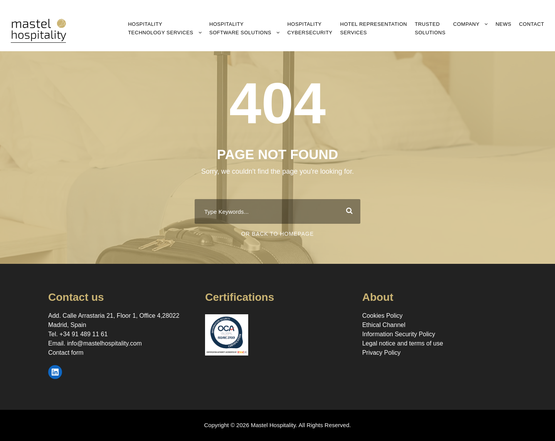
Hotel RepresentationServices (373, 28)
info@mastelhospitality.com (104, 343)
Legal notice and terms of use (402, 343)
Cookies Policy (382, 315)
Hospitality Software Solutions (240, 28)
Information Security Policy (398, 334)
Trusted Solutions (430, 28)
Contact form (66, 352)
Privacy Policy (381, 352)
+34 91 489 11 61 (83, 334)
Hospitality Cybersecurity (309, 28)
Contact (531, 24)
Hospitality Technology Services (160, 28)
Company (466, 24)
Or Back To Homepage (277, 234)
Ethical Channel (383, 325)
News (503, 24)
